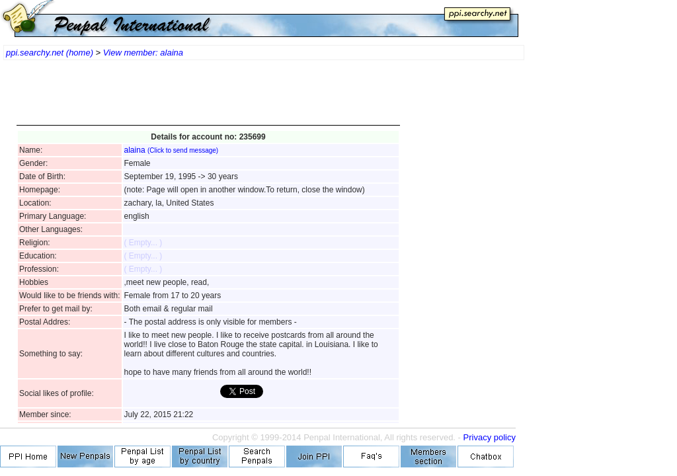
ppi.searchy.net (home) (49, 53)
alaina (171, 150)
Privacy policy (489, 437)
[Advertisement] (208, 99)
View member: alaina (143, 53)
